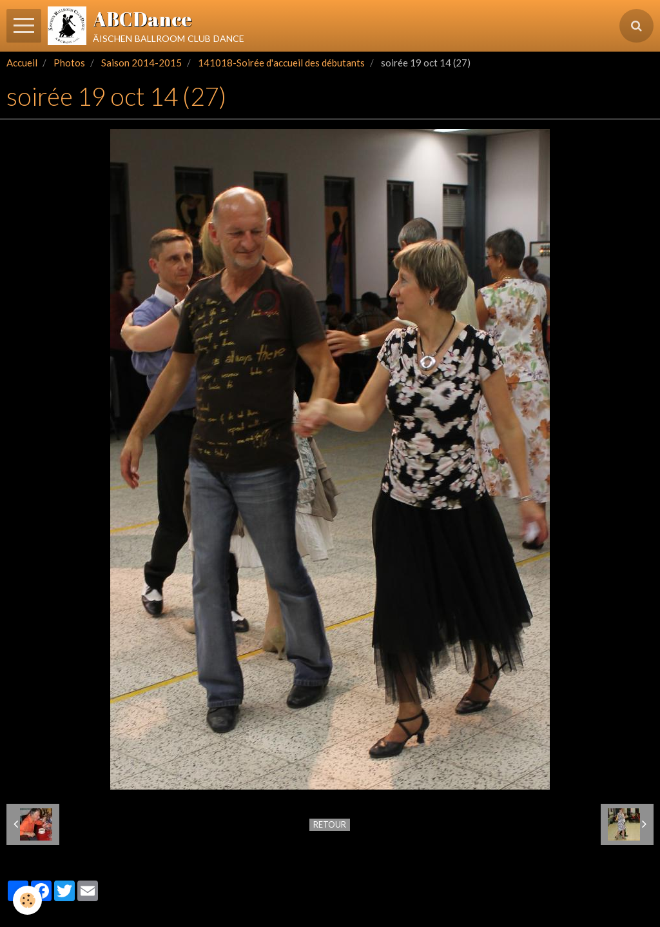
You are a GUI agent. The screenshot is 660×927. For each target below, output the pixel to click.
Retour (329, 824)
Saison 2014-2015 (141, 62)
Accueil (21, 62)
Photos (69, 62)
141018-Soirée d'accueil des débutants (281, 62)
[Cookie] (27, 900)
